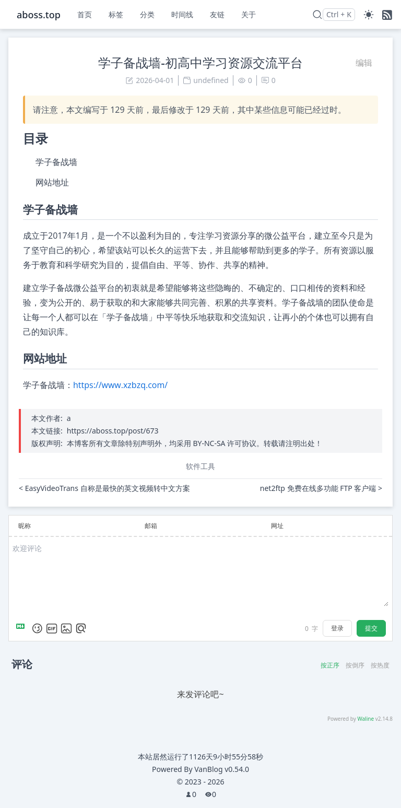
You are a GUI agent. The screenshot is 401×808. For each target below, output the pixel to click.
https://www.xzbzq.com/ (120, 385)
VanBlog (221, 769)
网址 (277, 525)
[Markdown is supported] (22, 628)
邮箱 (151, 525)
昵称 (24, 525)
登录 (337, 628)
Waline (365, 718)
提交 (371, 628)
